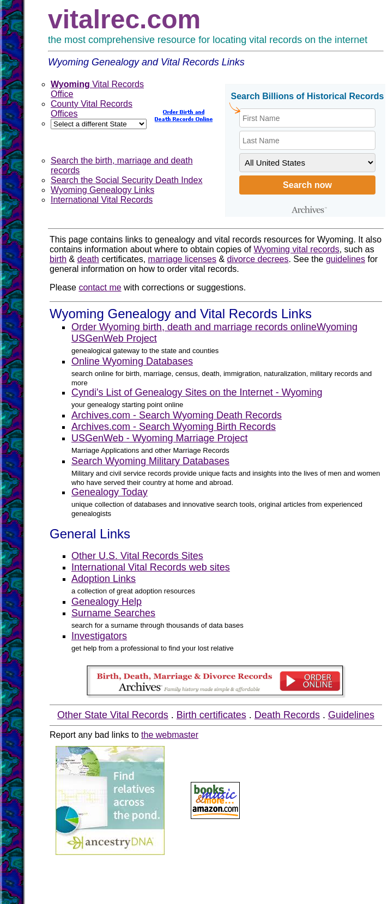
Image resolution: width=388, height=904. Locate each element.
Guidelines (351, 714)
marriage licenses (182, 259)
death (88, 259)
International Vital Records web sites (150, 567)
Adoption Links (103, 578)
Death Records (287, 714)
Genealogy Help (106, 601)
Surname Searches (113, 613)
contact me (99, 287)
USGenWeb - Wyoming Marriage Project (159, 438)
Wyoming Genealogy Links (102, 190)
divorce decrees (258, 259)
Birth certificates (211, 714)
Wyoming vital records (296, 249)
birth (58, 259)
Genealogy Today (109, 492)
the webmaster (169, 734)
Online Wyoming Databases (132, 361)
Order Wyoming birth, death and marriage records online (194, 326)
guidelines (345, 259)
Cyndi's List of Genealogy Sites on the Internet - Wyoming (197, 392)
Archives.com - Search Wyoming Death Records (176, 415)
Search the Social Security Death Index (126, 180)
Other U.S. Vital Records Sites (137, 555)
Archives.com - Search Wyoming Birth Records (173, 426)
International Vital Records (102, 199)
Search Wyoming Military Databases (150, 461)
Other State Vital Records (112, 714)
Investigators (99, 635)
